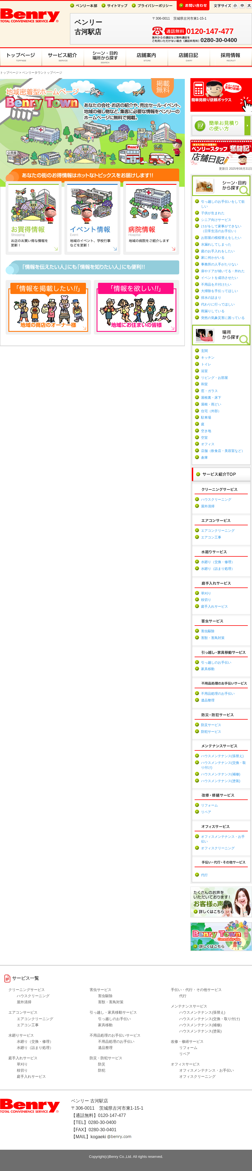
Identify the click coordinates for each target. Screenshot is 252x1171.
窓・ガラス (209, 391)
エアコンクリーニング (218, 531)
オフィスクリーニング (218, 848)
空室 (204, 438)
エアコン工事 (211, 537)
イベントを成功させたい (219, 278)
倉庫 (204, 457)
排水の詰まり (211, 298)
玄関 (204, 351)
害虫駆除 (207, 631)
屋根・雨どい (211, 404)
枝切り (206, 600)
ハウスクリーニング (216, 499)
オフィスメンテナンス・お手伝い (206, 1070)
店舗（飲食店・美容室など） (223, 451)
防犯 (101, 1070)
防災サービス (211, 725)
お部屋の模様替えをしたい (221, 238)
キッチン (207, 358)
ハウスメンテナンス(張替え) (222, 756)
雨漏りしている (213, 311)
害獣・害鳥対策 (213, 638)
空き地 (206, 431)
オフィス (207, 444)
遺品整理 (207, 700)
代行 (204, 875)
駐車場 (206, 417)
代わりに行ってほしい (218, 304)
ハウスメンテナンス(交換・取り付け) (209, 1019)
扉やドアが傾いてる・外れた (223, 271)
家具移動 (207, 669)
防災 (101, 1064)
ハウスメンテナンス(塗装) (220, 781)
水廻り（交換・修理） (218, 562)
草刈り (206, 593)
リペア (206, 812)
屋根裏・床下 (211, 398)
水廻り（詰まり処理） (218, 569)
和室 (204, 384)
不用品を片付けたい (216, 284)
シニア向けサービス (216, 220)
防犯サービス (211, 732)
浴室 (204, 371)
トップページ (9, 72)
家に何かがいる (213, 258)
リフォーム (209, 805)
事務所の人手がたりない (219, 264)
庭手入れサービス (214, 606)
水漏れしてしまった (216, 244)
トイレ (206, 364)
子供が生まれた (213, 213)
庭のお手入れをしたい (218, 251)
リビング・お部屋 (214, 378)
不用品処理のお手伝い (218, 694)
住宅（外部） (211, 411)
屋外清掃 (207, 506)
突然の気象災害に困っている (223, 318)
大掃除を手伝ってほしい (219, 291)
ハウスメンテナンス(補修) (220, 774)
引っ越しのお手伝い (216, 662)
